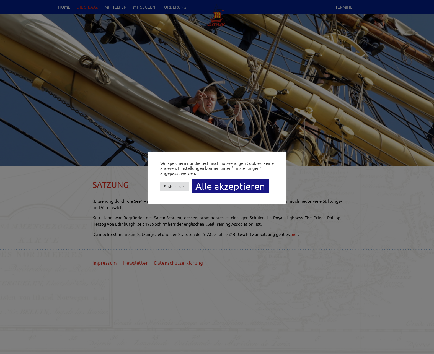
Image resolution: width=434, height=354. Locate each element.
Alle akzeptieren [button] (230, 186)
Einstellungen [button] (174, 186)
